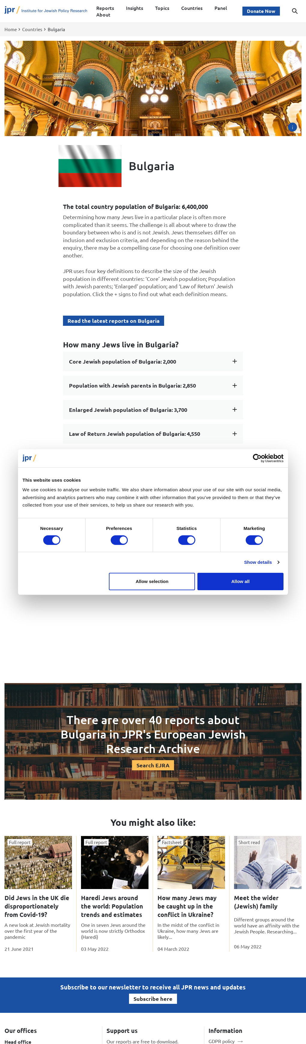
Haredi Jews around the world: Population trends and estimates (112, 906)
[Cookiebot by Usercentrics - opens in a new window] (257, 458)
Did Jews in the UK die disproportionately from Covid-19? (36, 906)
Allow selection (152, 581)
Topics (162, 7)
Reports (105, 7)
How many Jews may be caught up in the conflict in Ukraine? (187, 906)
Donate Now (261, 11)
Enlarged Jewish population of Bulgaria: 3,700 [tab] (128, 409)
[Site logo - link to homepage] (45, 11)
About (103, 14)
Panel (220, 7)
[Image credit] (292, 127)
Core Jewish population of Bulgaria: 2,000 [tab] (122, 361)
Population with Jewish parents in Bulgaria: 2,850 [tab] (132, 385)
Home (10, 29)
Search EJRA (153, 765)
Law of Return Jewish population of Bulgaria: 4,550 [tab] (134, 433)
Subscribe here (153, 998)
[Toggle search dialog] (295, 11)
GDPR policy (221, 1041)
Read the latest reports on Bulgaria (114, 320)
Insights (134, 7)
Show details (258, 562)
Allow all (240, 581)
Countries (191, 7)
